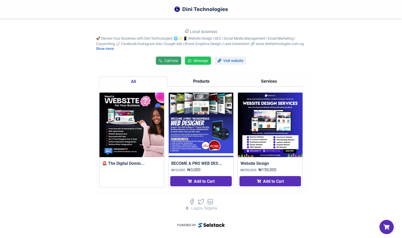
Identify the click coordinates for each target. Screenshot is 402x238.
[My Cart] (386, 227)
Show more (105, 49)
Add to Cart (201, 181)
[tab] (133, 81)
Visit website (230, 61)
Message (198, 61)
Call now (168, 61)
